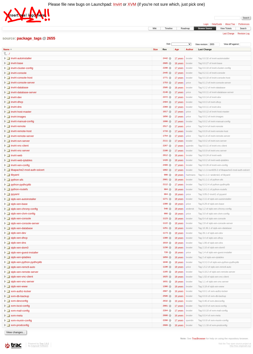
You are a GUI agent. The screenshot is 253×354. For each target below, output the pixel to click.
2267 (165, 146)
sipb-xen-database (22, 229)
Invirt (117, 4)
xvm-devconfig (19, 303)
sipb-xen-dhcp (19, 239)
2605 (165, 63)
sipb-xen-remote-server (24, 273)
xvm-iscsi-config (20, 308)
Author (189, 49)
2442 (165, 58)
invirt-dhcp (17, 102)
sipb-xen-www (19, 288)
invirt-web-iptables (21, 161)
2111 (165, 141)
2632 (165, 303)
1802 (165, 171)
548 (166, 210)
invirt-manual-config (22, 121)
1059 (165, 259)
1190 (165, 269)
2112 (165, 185)
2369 (165, 107)
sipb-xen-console (21, 219)
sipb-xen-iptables (21, 259)
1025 (165, 278)
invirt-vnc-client (20, 146)
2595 (165, 87)
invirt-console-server (23, 82)
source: (9, 38)
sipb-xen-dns (18, 244)
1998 (165, 122)
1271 (165, 200)
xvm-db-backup (20, 298)
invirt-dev (16, 97)
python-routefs (19, 190)
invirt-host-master (21, 112)
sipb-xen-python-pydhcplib (26, 263)
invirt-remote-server (22, 136)
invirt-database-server (24, 92)
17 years (179, 58)
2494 (165, 102)
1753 (165, 82)
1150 (165, 249)
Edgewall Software (39, 348)
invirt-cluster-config (22, 68)
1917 (165, 112)
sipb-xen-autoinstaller (23, 200)
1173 (165, 234)
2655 (51, 38)
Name (6, 49)
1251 (165, 229)
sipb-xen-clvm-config (23, 214)
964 (166, 195)
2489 (165, 166)
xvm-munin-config (21, 322)
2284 (165, 313)
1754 (165, 136)
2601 (165, 180)
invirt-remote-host (21, 131)
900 (166, 176)
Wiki (154, 28)
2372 (165, 97)
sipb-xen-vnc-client (22, 278)
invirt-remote (18, 126)
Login (206, 24)
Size (155, 49)
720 (166, 254)
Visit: (168, 44)
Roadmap (185, 28)
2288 (165, 322)
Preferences (244, 24)
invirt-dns (16, 107)
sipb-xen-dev (18, 234)
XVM (132, 4)
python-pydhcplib (21, 185)
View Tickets (226, 28)
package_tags (29, 38)
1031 (165, 283)
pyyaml (15, 195)
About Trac (230, 24)
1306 (165, 288)
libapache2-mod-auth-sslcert (27, 170)
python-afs (17, 180)
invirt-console (19, 72)
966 (166, 215)
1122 (165, 224)
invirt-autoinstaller (21, 58)
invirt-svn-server (20, 141)
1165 (165, 273)
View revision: (201, 44)
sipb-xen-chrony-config (24, 210)
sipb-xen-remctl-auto (23, 268)
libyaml (15, 175)
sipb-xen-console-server (25, 224)
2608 (165, 318)
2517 (165, 127)
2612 (165, 156)
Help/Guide (217, 24)
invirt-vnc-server (20, 151)
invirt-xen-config (20, 166)
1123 (165, 220)
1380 (165, 239)
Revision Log (244, 33)
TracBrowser (198, 341)
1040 (165, 264)
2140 (165, 92)
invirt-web (16, 156)
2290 (165, 68)
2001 (165, 308)
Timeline (168, 28)
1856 (165, 117)
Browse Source (205, 28)
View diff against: (237, 44)
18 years (179, 161)
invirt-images (18, 117)
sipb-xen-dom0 (19, 249)
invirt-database (19, 87)
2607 (165, 293)
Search (243, 28)
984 (166, 190)
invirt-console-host (21, 77)
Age (177, 49)
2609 (165, 327)
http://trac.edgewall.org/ (240, 348)
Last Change (228, 33)
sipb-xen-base (19, 205)
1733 (165, 131)
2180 (165, 151)
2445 (165, 73)
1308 (165, 205)
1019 (165, 244)
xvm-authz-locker (21, 293)
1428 (165, 161)
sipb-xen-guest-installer (24, 254)
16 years (179, 63)
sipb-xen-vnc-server (22, 283)
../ (9, 53)
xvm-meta (16, 317)
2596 (165, 298)
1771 (165, 78)
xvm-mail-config (20, 312)
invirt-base (17, 63)
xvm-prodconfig (20, 327)
